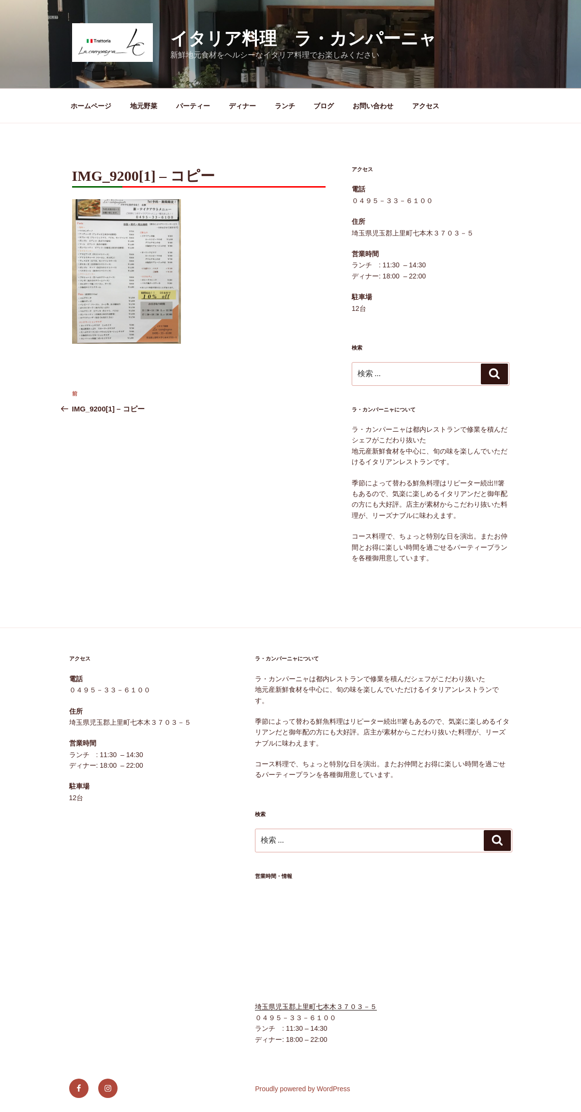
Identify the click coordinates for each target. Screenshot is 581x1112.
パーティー (193, 106)
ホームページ (91, 106)
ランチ (285, 106)
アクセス (425, 106)
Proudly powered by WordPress (302, 1089)
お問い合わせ (373, 106)
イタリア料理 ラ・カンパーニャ (303, 38)
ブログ (323, 106)
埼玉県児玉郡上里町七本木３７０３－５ (316, 1006)
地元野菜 (143, 106)
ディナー (242, 106)
